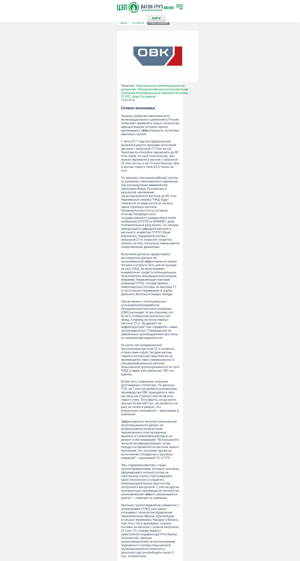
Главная (50, 23)
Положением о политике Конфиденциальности (123, 460)
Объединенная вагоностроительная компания (80, 93)
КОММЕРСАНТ (160, 383)
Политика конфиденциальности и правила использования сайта (157, 545)
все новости (229, 406)
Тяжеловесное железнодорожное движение (94, 89)
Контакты (153, 493)
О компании (93, 502)
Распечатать (187, 406)
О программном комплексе (102, 509)
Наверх (246, 497)
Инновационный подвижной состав (73, 97)
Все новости (65, 23)
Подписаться (135, 450)
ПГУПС (105, 97)
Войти (210, 7)
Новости (91, 515)
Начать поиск (95, 493)
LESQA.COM (249, 546)
